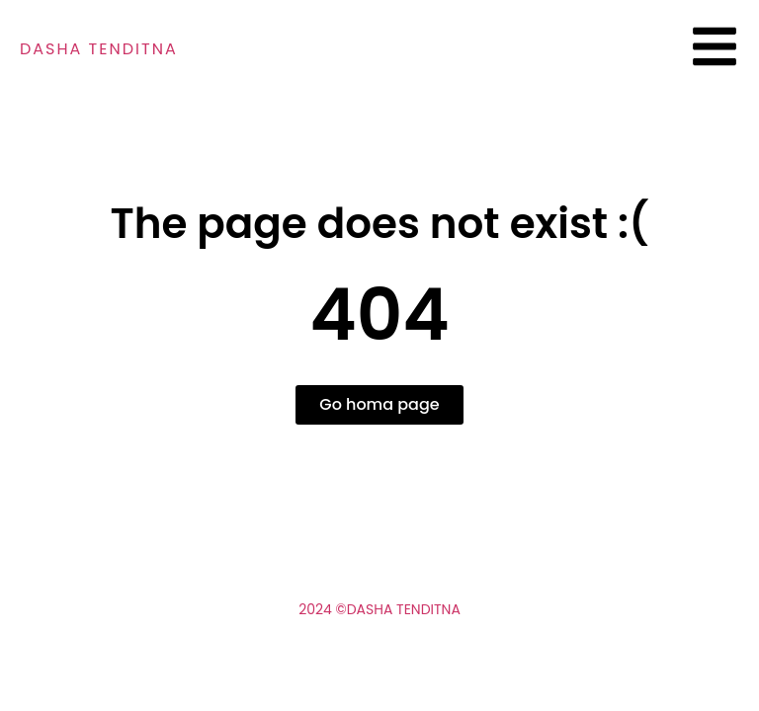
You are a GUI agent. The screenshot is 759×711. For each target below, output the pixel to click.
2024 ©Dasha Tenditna (379, 609)
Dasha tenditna (99, 49)
